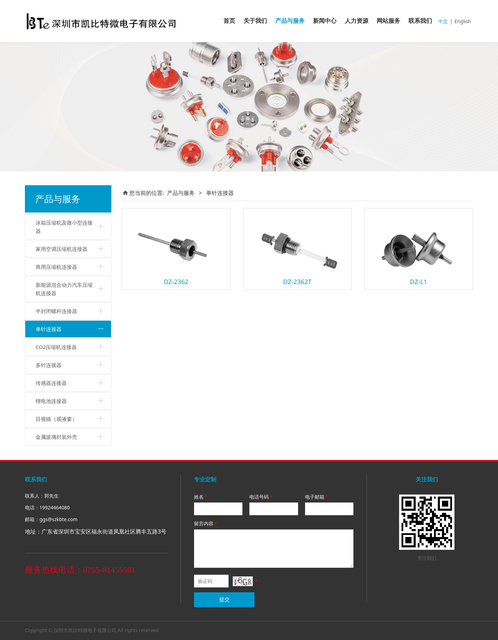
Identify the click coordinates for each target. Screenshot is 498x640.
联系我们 (420, 21)
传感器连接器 (51, 382)
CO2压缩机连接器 (56, 346)
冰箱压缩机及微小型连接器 (64, 226)
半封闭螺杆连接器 (56, 311)
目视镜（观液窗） (56, 418)
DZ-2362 (176, 281)
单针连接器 (49, 329)
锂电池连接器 (51, 400)
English (462, 21)
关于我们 (255, 21)
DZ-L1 (418, 281)
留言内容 (206, 523)
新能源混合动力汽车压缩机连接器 (64, 289)
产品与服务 (290, 21)
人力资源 (356, 21)
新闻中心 (324, 21)
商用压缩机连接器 (56, 266)
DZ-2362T (297, 281)
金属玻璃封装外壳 (56, 436)
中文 (443, 21)
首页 (229, 21)
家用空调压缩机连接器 (61, 248)
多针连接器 (49, 364)
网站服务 (388, 21)
